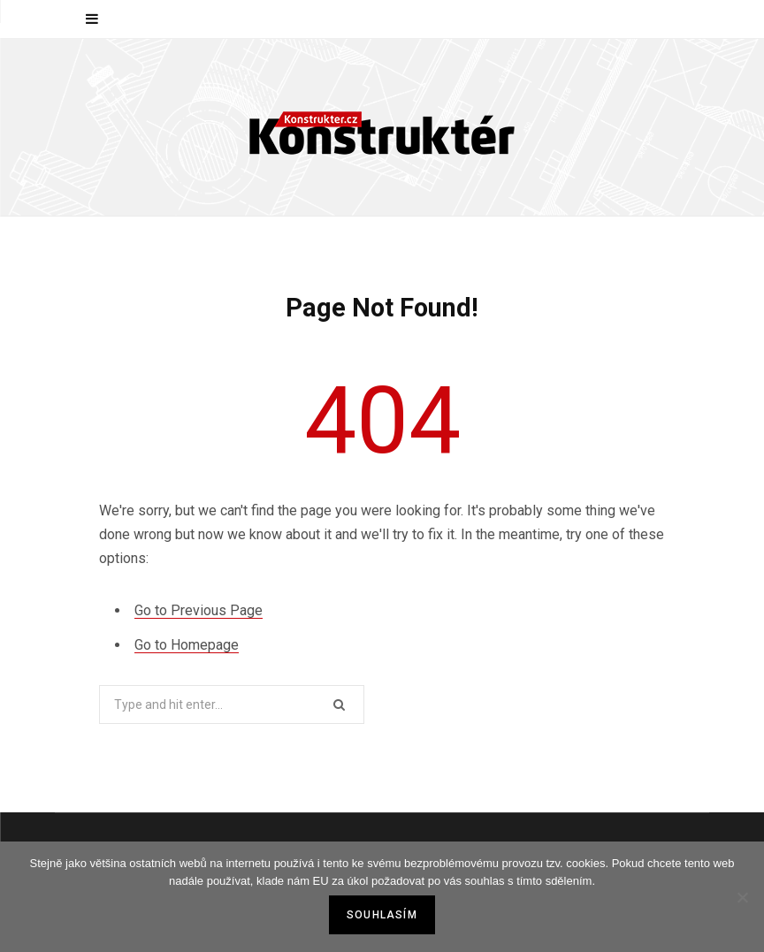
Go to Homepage (186, 644)
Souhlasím (382, 915)
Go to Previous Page (198, 610)
